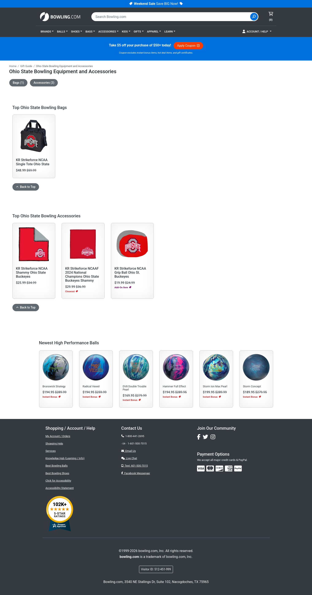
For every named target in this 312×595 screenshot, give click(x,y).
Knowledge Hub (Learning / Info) (65, 458)
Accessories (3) (44, 82)
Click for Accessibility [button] (58, 480)
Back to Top (26, 186)
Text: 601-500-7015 (134, 465)
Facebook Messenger (135, 473)
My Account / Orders (58, 436)
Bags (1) (18, 82)
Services (51, 450)
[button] (47, 31)
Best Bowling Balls (57, 465)
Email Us (128, 450)
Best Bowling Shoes (57, 473)
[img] (238, 468)
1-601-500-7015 (137, 443)
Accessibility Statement (60, 488)
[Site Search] (254, 16)
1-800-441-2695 (132, 436)
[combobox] (171, 16)
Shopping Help (54, 443)
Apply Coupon (188, 45)
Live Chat (129, 458)
